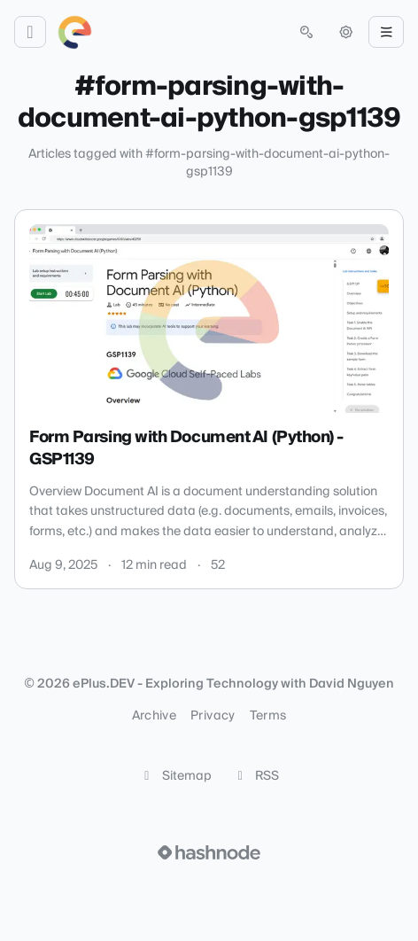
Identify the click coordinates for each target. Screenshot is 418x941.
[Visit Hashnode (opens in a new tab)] (209, 852)
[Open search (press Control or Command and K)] (306, 32)
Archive (154, 716)
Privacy (212, 716)
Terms (268, 716)
